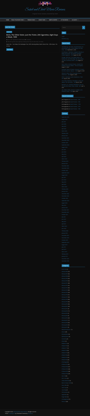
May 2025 (64, 126)
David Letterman (65, 380)
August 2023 (64, 175)
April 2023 (64, 184)
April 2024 (64, 156)
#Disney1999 (9, 31)
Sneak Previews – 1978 (75, 104)
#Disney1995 (65, 292)
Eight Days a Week (22, 41)
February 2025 (65, 133)
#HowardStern (65, 334)
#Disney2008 (65, 322)
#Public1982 (64, 359)
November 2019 (65, 237)
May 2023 (64, 182)
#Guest (63, 332)
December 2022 (65, 193)
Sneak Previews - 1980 (75, 109)
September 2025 (65, 117)
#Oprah (63, 341)
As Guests (74, 20)
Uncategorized (65, 399)
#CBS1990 (64, 269)
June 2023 (64, 179)
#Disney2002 (65, 308)
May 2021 (64, 221)
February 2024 (65, 161)
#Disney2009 (65, 325)
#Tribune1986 (65, 373)
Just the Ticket (29, 41)
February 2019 (65, 254)
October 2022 (65, 198)
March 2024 (64, 159)
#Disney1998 (65, 299)
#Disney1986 (65, 271)
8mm (17, 41)
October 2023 (65, 170)
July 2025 (64, 121)
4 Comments (28, 39)
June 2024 (64, 152)
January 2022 (65, 207)
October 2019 (65, 240)
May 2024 (64, 154)
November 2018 (65, 261)
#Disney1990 (65, 280)
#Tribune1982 (65, 364)
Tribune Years (31, 20)
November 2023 (65, 168)
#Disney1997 (65, 297)
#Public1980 (64, 355)
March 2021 (64, 226)
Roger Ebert (64, 397)
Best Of (63, 376)
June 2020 (64, 228)
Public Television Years (17, 20)
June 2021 (64, 219)
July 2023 (64, 177)
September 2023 (65, 172)
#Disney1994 (65, 290)
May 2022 (64, 205)
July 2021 (64, 217)
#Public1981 (64, 357)
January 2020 (65, 233)
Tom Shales (41, 41)
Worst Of (64, 401)
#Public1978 (64, 350)
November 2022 (65, 196)
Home (7, 20)
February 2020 (65, 230)
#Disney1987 (65, 273)
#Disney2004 (65, 313)
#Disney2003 (65, 311)
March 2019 (64, 251)
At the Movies (64, 20)
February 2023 (65, 189)
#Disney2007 (65, 320)
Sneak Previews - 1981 (75, 99)
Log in (63, 36)
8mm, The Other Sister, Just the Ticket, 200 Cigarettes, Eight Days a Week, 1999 (32, 36)
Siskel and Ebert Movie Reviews (45, 9)
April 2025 (64, 128)
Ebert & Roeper (53, 20)
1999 (8, 41)
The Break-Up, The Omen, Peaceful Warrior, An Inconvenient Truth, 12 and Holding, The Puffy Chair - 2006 (72, 48)
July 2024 (64, 149)
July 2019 (64, 247)
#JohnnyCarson (65, 336)
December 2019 (65, 235)
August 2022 (64, 203)
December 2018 (65, 258)
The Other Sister (35, 41)
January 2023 (65, 191)
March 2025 (64, 131)
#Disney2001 (65, 306)
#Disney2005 (65, 315)
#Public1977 (64, 348)
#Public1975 (64, 343)
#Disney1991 (65, 283)
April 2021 (64, 223)
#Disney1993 (65, 287)
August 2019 (64, 244)
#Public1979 (64, 352)
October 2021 (65, 214)
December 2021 (65, 210)
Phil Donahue (65, 392)
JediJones (16, 39)
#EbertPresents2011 (66, 329)
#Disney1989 (65, 278)
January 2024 (65, 163)
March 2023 (64, 186)
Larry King (64, 390)
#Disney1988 (65, 276)
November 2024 (65, 140)
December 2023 (65, 165)
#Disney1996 (65, 294)
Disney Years (42, 20)
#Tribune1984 (65, 369)
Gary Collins (64, 385)
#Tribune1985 (65, 371)
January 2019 (65, 256)
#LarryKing (64, 338)
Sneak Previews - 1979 (75, 106)
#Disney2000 (65, 304)
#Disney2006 (65, 318)
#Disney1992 (65, 285)
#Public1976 (64, 345)
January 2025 (65, 135)
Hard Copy (64, 387)
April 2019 (64, 249)
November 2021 (65, 212)
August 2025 (64, 119)
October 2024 (65, 142)
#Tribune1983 (65, 366)
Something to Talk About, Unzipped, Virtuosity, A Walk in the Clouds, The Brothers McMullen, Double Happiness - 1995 (73, 53)
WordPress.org (65, 38)
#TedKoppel (64, 362)
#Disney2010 (65, 327)
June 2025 (64, 124)
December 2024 (65, 138)
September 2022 (65, 200)
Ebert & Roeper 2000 (66, 383)
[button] (24, 20)
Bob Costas (64, 378)
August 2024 (64, 147)
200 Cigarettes (13, 41)
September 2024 (65, 145)
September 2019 (65, 242)
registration (64, 394)
